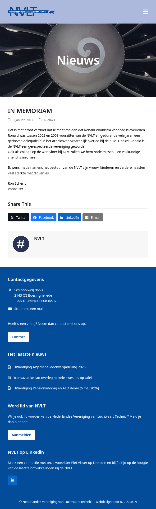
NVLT (39, 238)
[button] (145, 12)
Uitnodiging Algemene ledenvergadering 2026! (50, 367)
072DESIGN (128, 502)
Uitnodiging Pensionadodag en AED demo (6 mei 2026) (56, 388)
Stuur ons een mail (28, 308)
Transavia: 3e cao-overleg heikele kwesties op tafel (53, 377)
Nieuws (49, 120)
